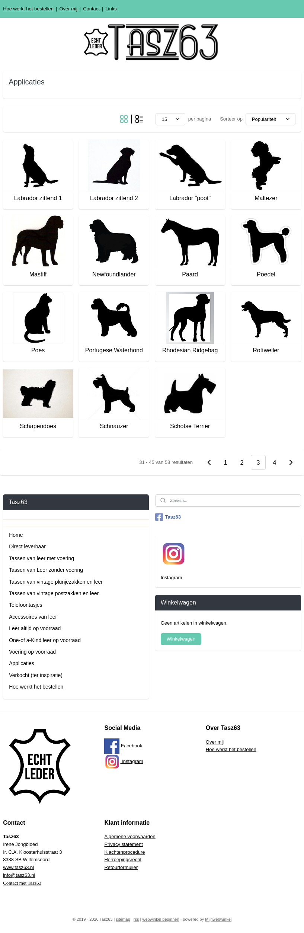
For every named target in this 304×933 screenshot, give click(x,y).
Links (110, 9)
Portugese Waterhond (114, 350)
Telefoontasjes (25, 605)
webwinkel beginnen (161, 919)
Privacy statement (123, 844)
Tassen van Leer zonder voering (46, 570)
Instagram (123, 761)
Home (16, 535)
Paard (190, 274)
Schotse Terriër (190, 426)
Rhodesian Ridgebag (190, 350)
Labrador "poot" (190, 198)
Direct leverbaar (27, 546)
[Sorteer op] (270, 119)
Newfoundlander (114, 274)
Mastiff (38, 274)
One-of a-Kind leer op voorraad (45, 640)
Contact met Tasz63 (22, 883)
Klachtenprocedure (124, 852)
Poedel (266, 274)
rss (136, 919)
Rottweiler (266, 350)
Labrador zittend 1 (38, 198)
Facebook (123, 745)
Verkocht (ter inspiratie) (36, 675)
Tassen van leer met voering (41, 558)
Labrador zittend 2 (114, 198)
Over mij (68, 9)
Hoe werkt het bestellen (28, 9)
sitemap (123, 919)
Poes (38, 350)
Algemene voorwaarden (129, 836)
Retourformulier (121, 867)
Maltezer (266, 198)
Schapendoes (38, 426)
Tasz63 (168, 517)
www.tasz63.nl (18, 867)
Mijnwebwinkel (218, 919)
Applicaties (21, 663)
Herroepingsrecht (122, 859)
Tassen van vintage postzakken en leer (54, 593)
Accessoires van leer (33, 617)
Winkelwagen (181, 639)
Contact (91, 9)
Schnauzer (114, 426)
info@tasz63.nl (19, 875)
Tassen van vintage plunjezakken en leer (56, 582)
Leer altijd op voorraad (35, 628)
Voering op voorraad (32, 652)
